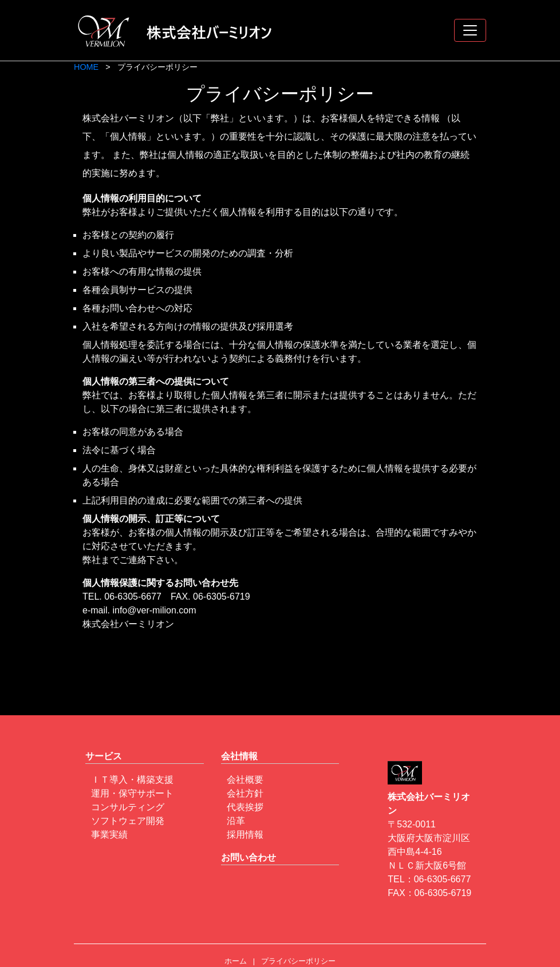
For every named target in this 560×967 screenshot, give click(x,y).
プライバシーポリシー (298, 961)
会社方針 (245, 793)
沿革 (236, 821)
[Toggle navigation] (470, 30)
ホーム (235, 961)
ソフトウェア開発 (127, 821)
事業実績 (109, 834)
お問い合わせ (248, 857)
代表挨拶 (245, 807)
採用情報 (245, 834)
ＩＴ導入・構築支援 (132, 779)
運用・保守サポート (132, 793)
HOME (86, 67)
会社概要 (245, 779)
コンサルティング (127, 807)
